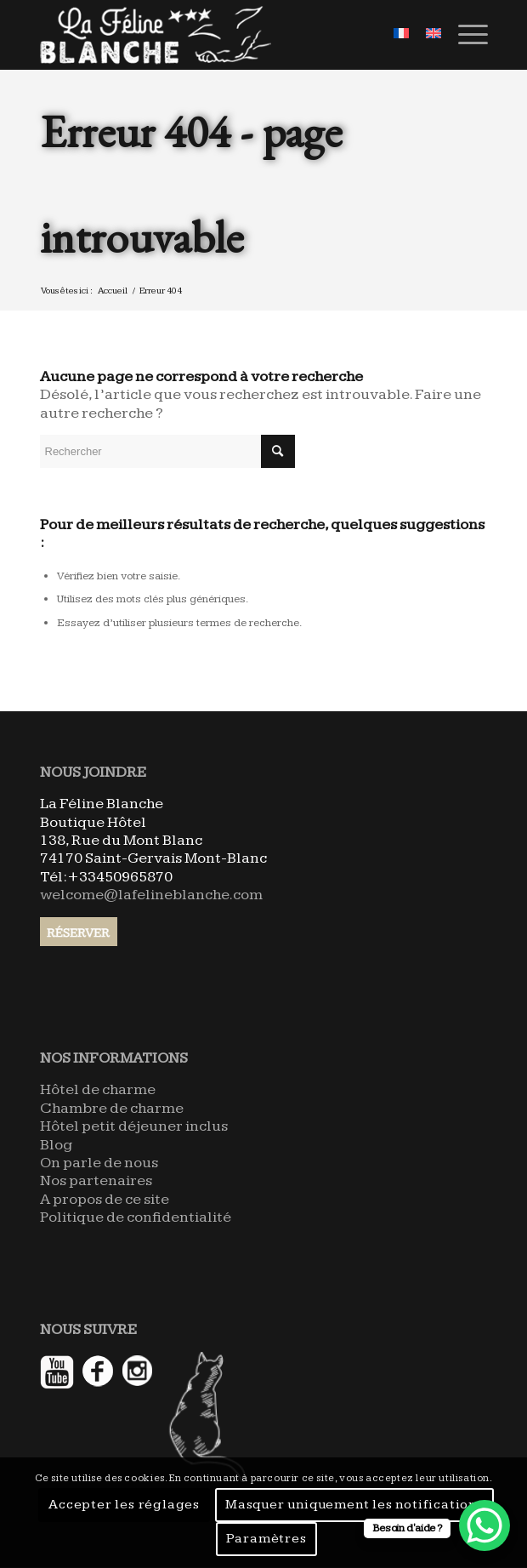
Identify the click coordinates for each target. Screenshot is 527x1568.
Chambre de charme (112, 1108)
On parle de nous (99, 1163)
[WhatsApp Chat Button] (484, 1525)
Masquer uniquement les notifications (354, 1505)
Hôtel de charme (98, 1089)
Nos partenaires (96, 1180)
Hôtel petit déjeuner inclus (134, 1126)
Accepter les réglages (124, 1505)
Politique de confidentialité (135, 1217)
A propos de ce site (104, 1199)
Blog (56, 1145)
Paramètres (266, 1539)
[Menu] (464, 35)
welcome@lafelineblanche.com (151, 895)
